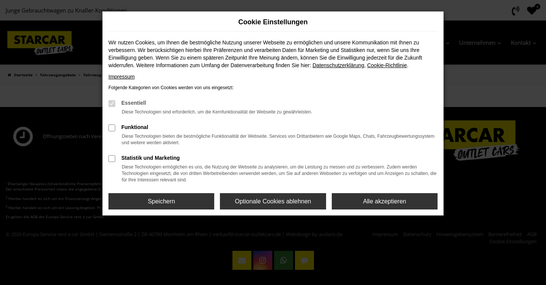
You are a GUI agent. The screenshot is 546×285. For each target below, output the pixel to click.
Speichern (161, 201)
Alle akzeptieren (384, 201)
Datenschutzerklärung (338, 65)
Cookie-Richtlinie (387, 65)
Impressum (121, 77)
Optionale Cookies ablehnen (273, 201)
